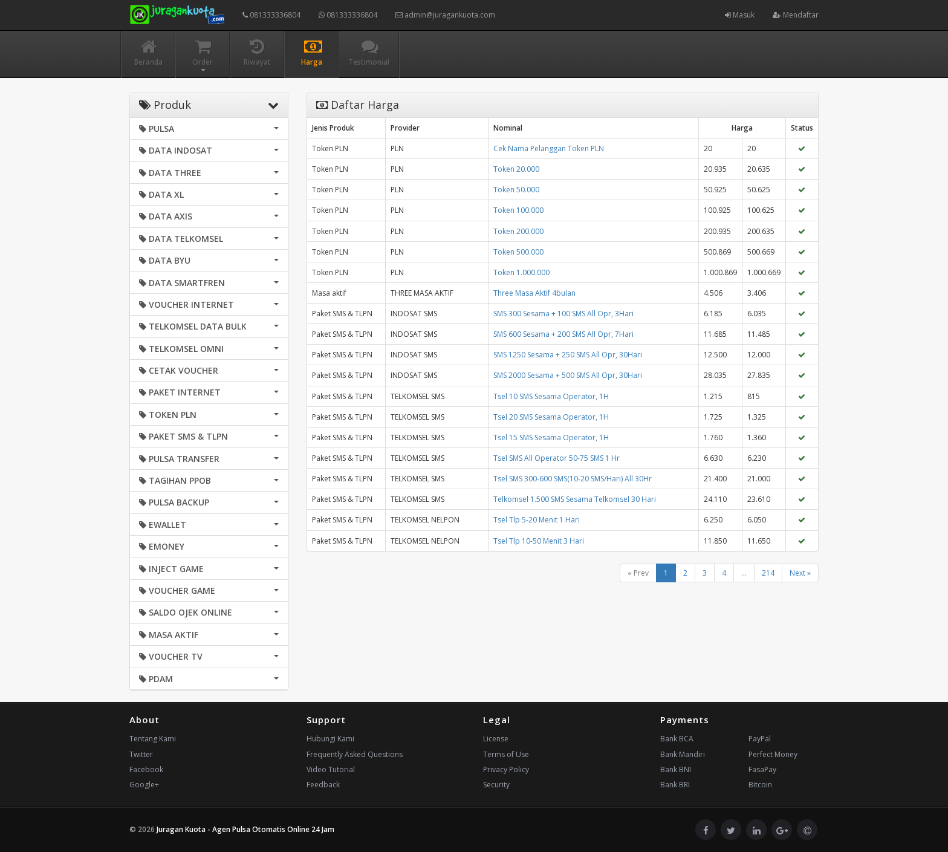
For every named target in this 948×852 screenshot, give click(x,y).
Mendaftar (796, 15)
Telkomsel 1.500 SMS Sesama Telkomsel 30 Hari (574, 499)
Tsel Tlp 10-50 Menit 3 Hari (538, 541)
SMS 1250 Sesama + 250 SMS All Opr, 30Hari (567, 355)
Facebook (146, 769)
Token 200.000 (518, 231)
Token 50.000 (516, 189)
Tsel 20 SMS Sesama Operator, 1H (551, 417)
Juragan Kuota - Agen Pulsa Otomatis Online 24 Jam (245, 829)
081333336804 (271, 15)
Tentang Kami (152, 738)
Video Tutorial (331, 769)
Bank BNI (675, 769)
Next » (800, 573)
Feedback (323, 784)
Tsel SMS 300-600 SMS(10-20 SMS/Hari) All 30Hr (572, 478)
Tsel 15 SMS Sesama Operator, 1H (551, 437)
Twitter (141, 754)
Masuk (740, 15)
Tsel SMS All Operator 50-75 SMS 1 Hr (556, 458)
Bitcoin (760, 784)
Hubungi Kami (330, 738)
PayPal (759, 738)
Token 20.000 (516, 169)
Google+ (144, 784)
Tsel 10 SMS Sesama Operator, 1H (551, 396)
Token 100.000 (518, 210)
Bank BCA (676, 738)
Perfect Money (772, 754)
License (495, 738)
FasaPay (762, 769)
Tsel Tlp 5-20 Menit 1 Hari (536, 520)
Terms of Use (506, 754)
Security (496, 784)
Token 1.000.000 (521, 272)
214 (768, 573)
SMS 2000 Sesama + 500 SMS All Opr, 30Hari (567, 375)
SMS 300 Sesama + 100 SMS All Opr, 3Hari (563, 313)
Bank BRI (675, 784)
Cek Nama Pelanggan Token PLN (548, 148)
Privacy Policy (506, 769)
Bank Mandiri (682, 754)
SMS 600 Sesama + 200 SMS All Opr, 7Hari (563, 334)
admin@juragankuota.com (445, 15)
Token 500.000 (518, 252)
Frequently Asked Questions (355, 754)
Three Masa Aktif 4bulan (534, 293)
